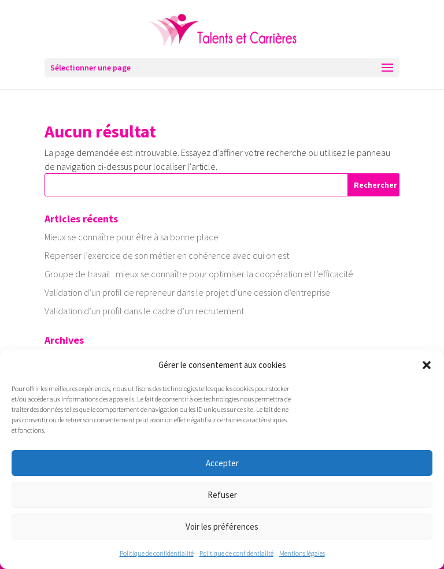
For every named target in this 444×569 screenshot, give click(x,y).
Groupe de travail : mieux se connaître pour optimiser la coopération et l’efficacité (199, 274)
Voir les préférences (222, 526)
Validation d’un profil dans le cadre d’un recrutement (144, 311)
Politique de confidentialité (157, 553)
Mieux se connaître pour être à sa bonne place (132, 237)
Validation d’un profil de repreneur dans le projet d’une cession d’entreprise (187, 292)
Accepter (222, 463)
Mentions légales (302, 553)
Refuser (222, 494)
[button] (426, 365)
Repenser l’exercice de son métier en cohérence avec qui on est (167, 255)
